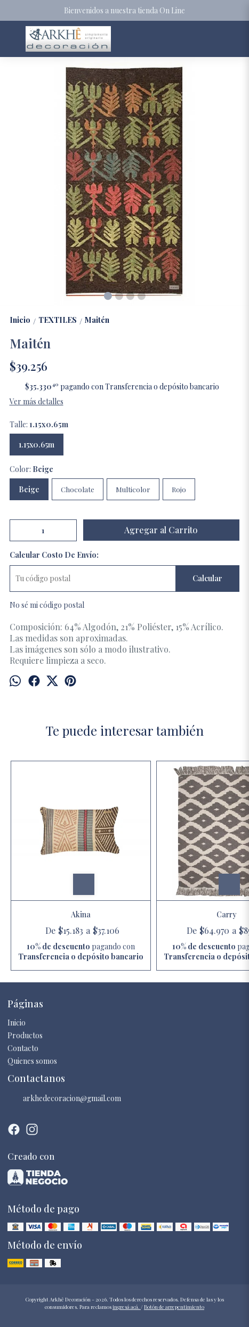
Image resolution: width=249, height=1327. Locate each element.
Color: (31, 469)
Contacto (22, 1048)
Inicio (16, 1022)
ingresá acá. (127, 1306)
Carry (226, 914)
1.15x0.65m (36, 444)
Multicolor (133, 489)
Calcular (207, 578)
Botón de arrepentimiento (174, 1306)
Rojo (179, 489)
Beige (29, 489)
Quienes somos (32, 1061)
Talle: (39, 424)
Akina (81, 914)
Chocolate (77, 489)
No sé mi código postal (47, 605)
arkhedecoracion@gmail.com (64, 1099)
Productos (25, 1035)
